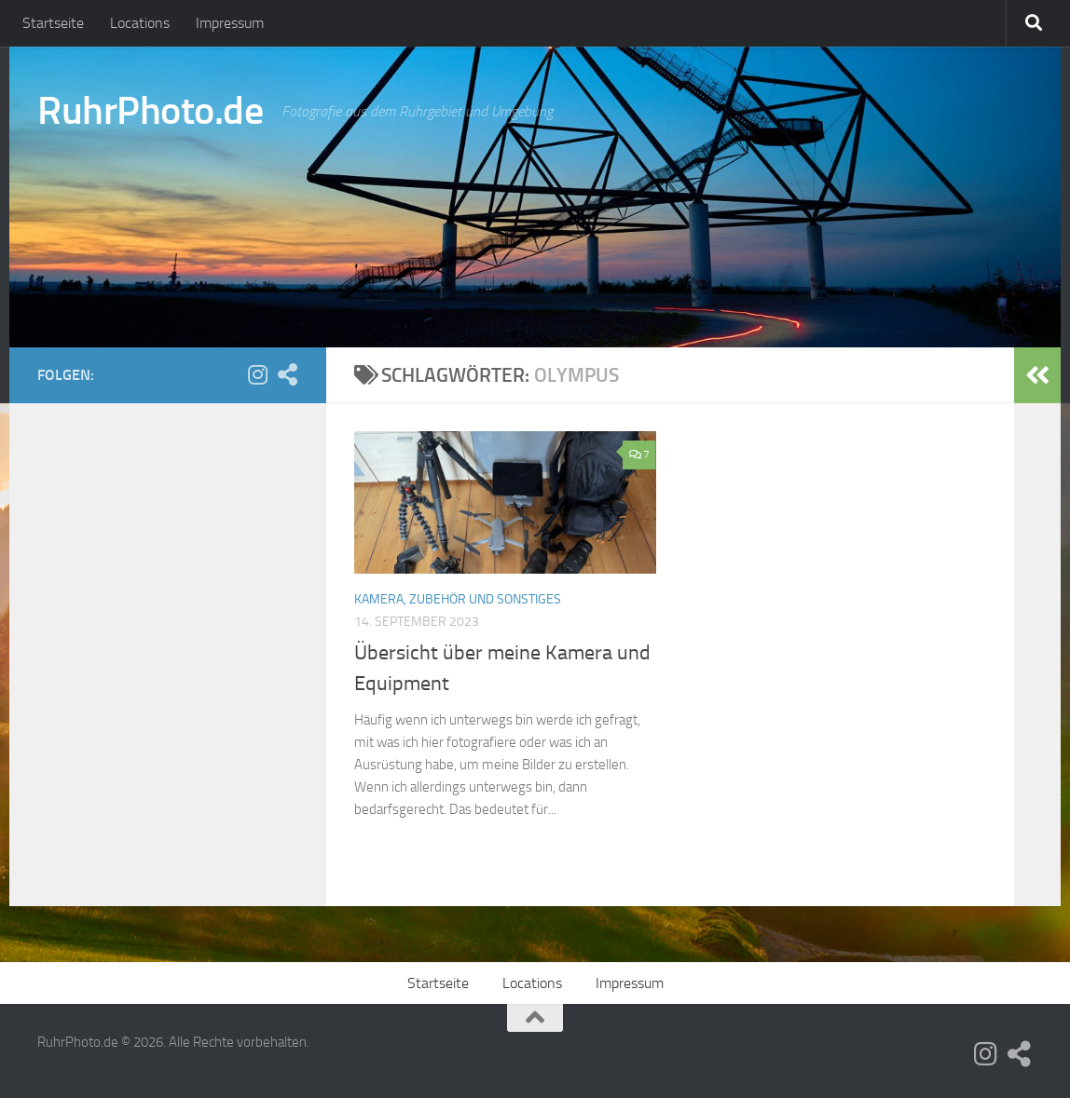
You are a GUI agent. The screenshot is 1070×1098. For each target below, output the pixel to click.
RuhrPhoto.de (150, 111)
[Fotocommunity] (287, 374)
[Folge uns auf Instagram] (257, 374)
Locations (140, 23)
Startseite (53, 23)
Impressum (230, 23)
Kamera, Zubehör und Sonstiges (457, 599)
